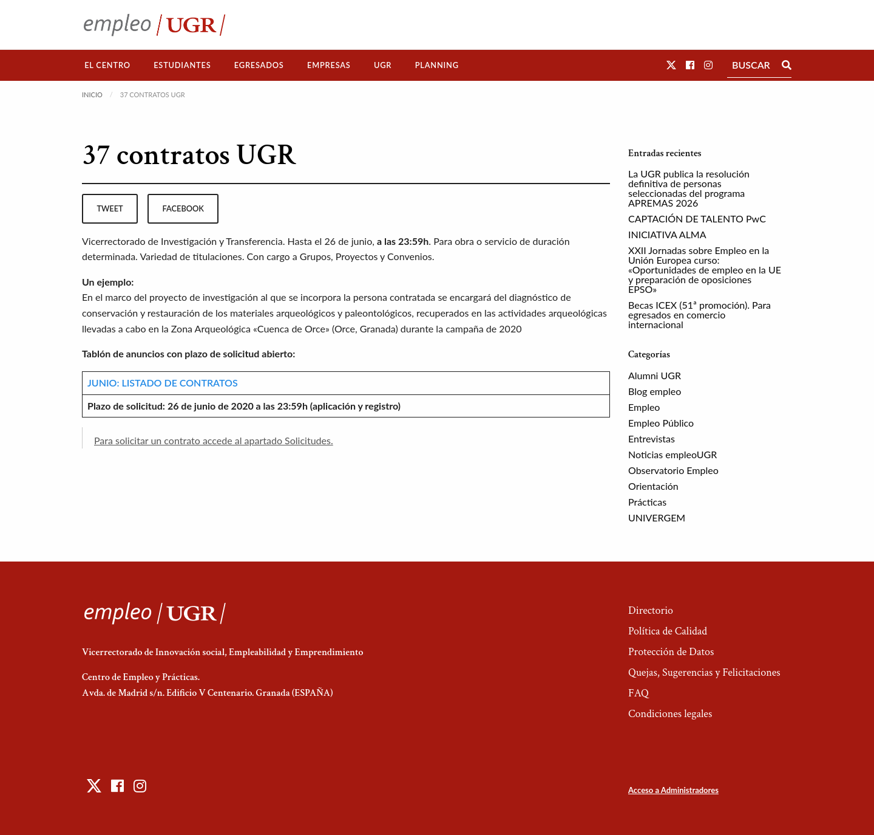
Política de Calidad (667, 631)
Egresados (259, 65)
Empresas (329, 65)
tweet (110, 208)
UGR (382, 65)
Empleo (644, 407)
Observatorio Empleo (673, 470)
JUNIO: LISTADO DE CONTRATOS (162, 382)
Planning (437, 65)
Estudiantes (182, 65)
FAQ (638, 693)
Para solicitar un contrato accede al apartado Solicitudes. (213, 440)
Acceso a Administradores (673, 790)
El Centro (107, 65)
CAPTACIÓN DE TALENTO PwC (697, 218)
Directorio (650, 610)
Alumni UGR (654, 375)
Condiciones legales (670, 714)
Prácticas (647, 501)
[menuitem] (107, 65)
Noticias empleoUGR (672, 454)
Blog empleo (654, 391)
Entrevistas (651, 438)
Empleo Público (661, 422)
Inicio (92, 94)
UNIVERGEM (656, 517)
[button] (671, 64)
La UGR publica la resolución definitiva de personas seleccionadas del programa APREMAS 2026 (689, 188)
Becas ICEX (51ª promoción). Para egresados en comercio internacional (699, 314)
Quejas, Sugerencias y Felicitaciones (704, 672)
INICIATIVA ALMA (667, 234)
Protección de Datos (671, 652)
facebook (183, 208)
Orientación (653, 486)
